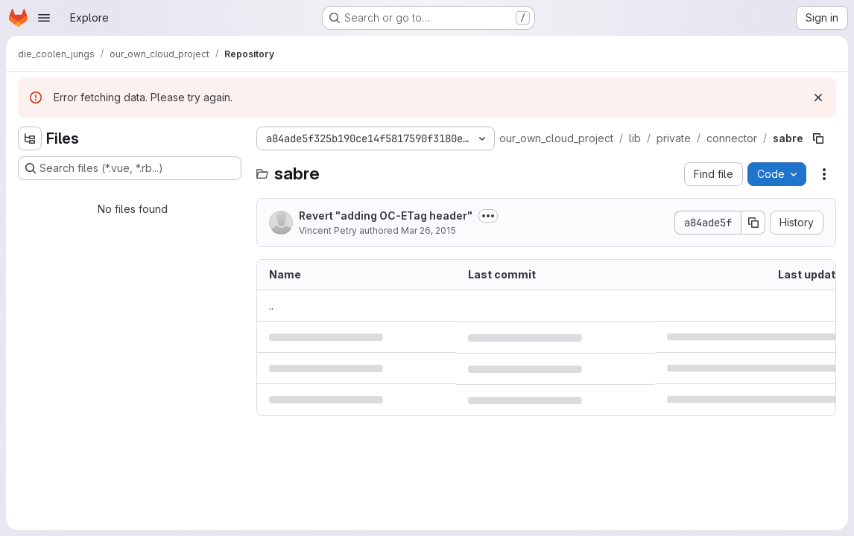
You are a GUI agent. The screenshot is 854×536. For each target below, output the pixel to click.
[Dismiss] (818, 97)
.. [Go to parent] (271, 305)
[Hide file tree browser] (30, 138)
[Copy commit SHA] (753, 222)
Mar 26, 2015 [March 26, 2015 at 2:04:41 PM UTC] (428, 230)
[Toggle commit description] (488, 216)
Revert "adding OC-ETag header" (385, 215)
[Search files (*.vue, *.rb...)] (129, 168)
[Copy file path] (818, 138)
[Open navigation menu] (44, 18)
